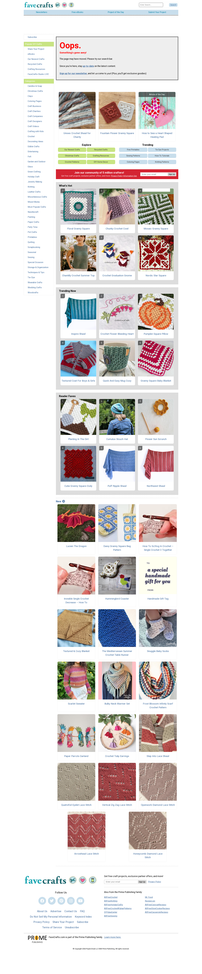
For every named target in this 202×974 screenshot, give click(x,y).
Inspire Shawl (78, 334)
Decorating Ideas (35, 142)
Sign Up (172, 175)
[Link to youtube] (80, 902)
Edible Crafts (33, 147)
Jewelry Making (35, 183)
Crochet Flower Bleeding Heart (117, 334)
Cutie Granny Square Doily (78, 486)
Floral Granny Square (78, 229)
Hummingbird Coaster (117, 599)
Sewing (31, 258)
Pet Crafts (32, 233)
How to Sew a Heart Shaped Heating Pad (157, 136)
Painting (31, 218)
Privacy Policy (117, 177)
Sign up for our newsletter (73, 74)
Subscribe (32, 38)
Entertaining (33, 152)
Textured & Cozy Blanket (76, 652)
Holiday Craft (33, 178)
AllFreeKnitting (110, 902)
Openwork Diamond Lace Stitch (158, 805)
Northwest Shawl (156, 486)
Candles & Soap (35, 87)
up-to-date (88, 67)
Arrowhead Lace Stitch (86, 854)
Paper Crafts (33, 223)
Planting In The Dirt (78, 440)
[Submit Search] (173, 5)
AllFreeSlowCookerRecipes (157, 909)
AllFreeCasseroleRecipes (156, 913)
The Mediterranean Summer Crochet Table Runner (117, 654)
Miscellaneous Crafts (37, 198)
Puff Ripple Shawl (117, 486)
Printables (32, 238)
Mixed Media (34, 203)
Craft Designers (35, 122)
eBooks (31, 55)
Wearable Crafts (35, 283)
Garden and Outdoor (36, 162)
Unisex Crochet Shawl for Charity (77, 136)
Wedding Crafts (35, 288)
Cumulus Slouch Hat (117, 440)
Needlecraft (33, 213)
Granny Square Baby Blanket (156, 381)
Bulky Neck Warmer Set (117, 704)
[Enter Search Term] (151, 5)
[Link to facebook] (42, 902)
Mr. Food (149, 898)
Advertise (55, 912)
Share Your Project (36, 50)
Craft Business (34, 107)
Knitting (31, 188)
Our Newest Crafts (36, 60)
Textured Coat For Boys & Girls (78, 381)
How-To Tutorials (162, 157)
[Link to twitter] (52, 902)
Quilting (31, 243)
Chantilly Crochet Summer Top (78, 276)
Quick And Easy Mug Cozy (117, 381)
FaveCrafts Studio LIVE (38, 75)
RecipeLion (150, 902)
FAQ (82, 912)
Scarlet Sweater (76, 704)
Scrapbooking (34, 248)
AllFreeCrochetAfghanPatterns (118, 909)
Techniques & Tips (36, 273)
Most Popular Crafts (37, 208)
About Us (42, 912)
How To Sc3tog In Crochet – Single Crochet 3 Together (157, 549)
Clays (30, 97)
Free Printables (133, 151)
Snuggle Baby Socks (158, 652)
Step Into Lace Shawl (158, 757)
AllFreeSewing (110, 917)
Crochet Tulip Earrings (117, 757)
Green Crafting (34, 172)
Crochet (31, 137)
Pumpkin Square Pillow (156, 334)
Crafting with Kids (36, 132)
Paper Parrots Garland (76, 757)
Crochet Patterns (72, 163)
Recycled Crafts (35, 65)
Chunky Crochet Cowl (117, 229)
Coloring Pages (35, 102)
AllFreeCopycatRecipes (155, 906)
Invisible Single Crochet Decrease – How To (76, 601)
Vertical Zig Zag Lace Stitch (117, 805)
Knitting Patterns (162, 163)
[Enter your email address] (121, 882)
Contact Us (70, 912)
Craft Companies (35, 117)
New (60, 502)
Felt (29, 157)
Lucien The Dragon (76, 547)
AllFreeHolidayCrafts (113, 906)
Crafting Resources (36, 70)
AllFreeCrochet (110, 898)
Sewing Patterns (133, 157)
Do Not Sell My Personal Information (51, 917)
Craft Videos (33, 127)
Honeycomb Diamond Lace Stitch (147, 856)
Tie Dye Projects (162, 151)
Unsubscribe (72, 928)
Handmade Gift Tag (158, 599)
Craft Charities (34, 112)
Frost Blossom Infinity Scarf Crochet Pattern (158, 706)
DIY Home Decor (101, 163)
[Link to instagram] (71, 902)
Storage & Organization (38, 268)
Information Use (130, 177)
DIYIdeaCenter (110, 913)
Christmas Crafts (35, 92)
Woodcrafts (33, 293)
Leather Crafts (34, 193)
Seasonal (32, 253)
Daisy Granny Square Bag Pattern (117, 549)
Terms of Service (52, 928)
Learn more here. (112, 938)
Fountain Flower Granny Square (117, 134)
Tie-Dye (31, 278)
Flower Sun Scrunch (156, 440)
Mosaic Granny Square (156, 229)
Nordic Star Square (156, 276)
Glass (30, 167)
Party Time (32, 228)
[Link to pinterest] (61, 902)
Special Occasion (35, 263)
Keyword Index (83, 917)
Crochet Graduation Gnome (117, 276)
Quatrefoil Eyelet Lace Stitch (76, 805)
